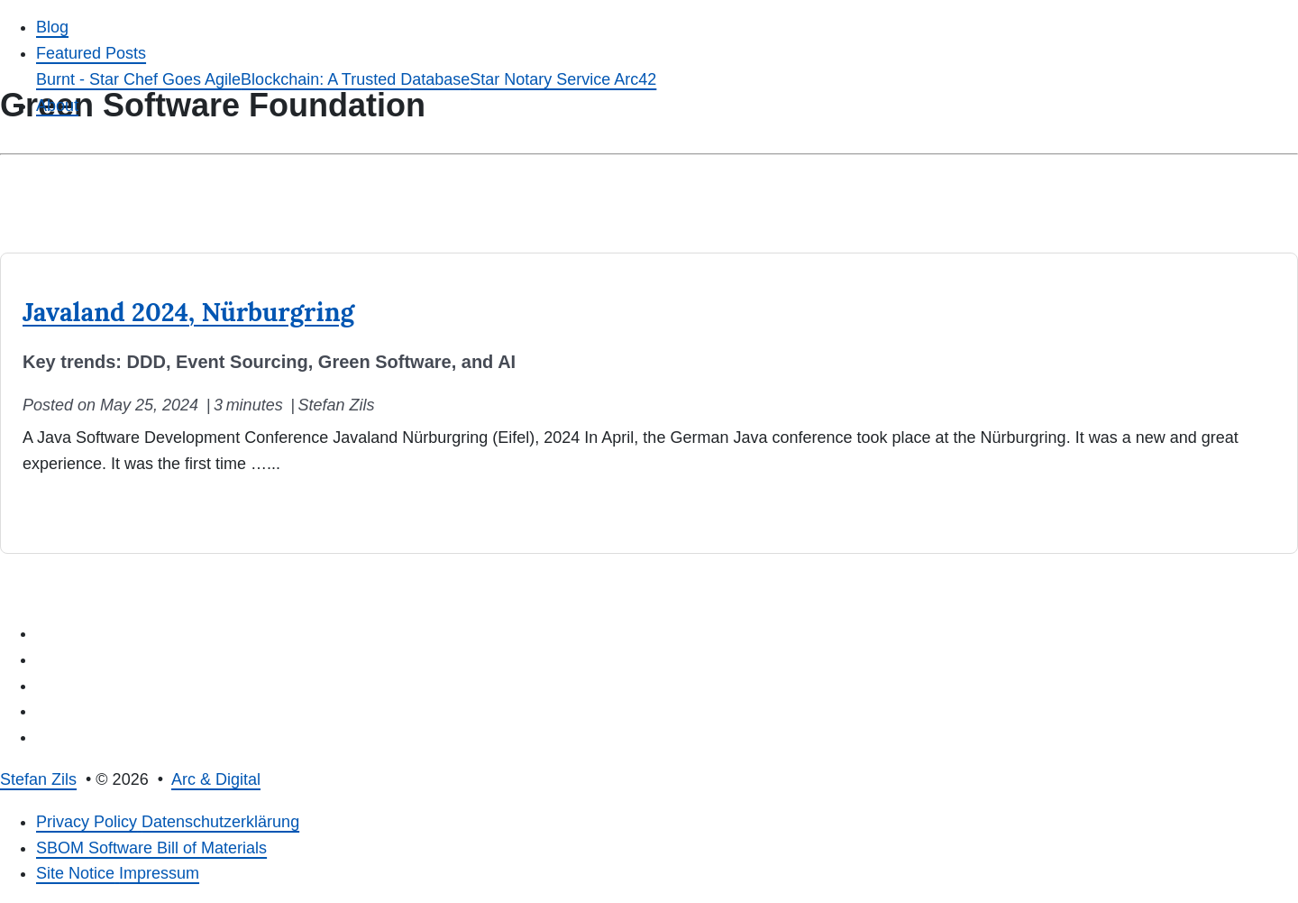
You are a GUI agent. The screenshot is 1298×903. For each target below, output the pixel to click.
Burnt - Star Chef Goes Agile (138, 79)
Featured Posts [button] (91, 53)
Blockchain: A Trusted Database (355, 79)
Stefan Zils (38, 779)
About (57, 106)
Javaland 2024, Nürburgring (188, 312)
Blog (52, 27)
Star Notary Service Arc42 (563, 79)
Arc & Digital (216, 779)
